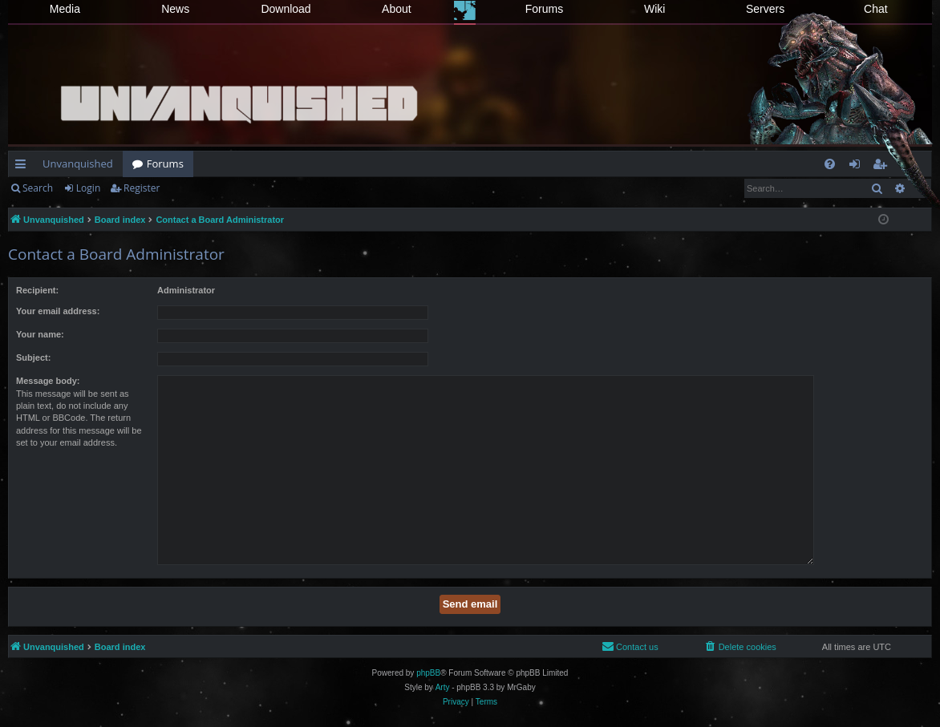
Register (142, 188)
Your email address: (57, 311)
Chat (876, 8)
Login (88, 188)
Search (37, 188)
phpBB (428, 672)
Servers (765, 8)
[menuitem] (829, 164)
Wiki (654, 8)
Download (285, 8)
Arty (443, 687)
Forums (544, 8)
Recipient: (37, 290)
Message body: (47, 381)
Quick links (23, 166)
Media (65, 8)
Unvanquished (78, 163)
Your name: (40, 334)
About (396, 8)
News (175, 8)
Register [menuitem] (883, 166)
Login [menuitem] (858, 166)
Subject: (33, 357)
